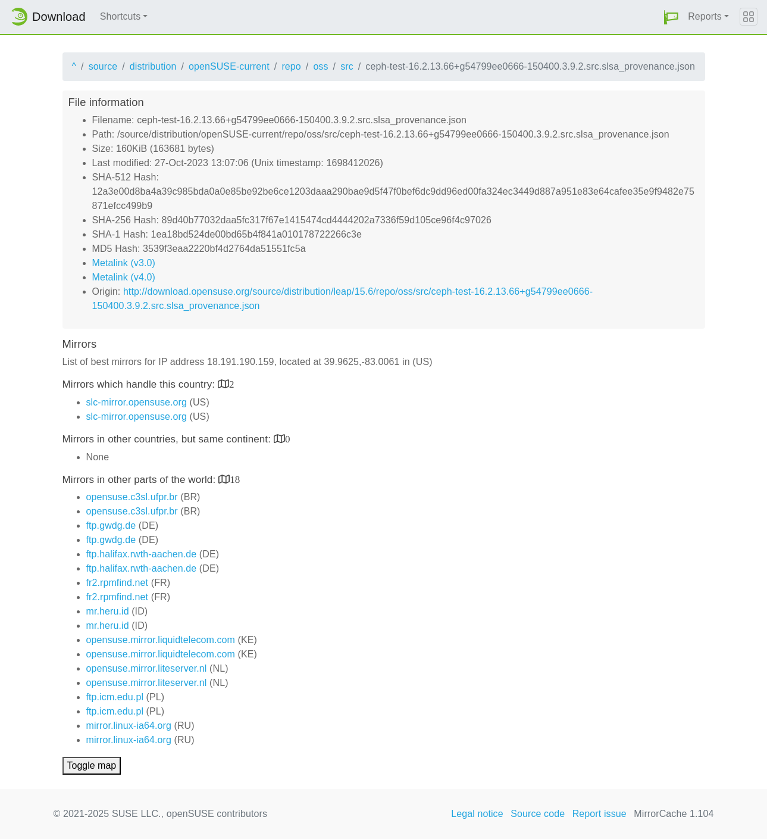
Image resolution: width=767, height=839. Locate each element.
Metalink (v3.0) (123, 263)
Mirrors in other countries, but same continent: (168, 439)
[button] (671, 17)
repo (290, 66)
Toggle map (92, 765)
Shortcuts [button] (120, 16)
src (346, 66)
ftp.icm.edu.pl (115, 697)
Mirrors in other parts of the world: (140, 479)
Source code (538, 814)
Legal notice (477, 814)
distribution (153, 66)
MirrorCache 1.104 (673, 814)
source (103, 66)
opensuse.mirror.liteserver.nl (146, 668)
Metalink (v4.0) (123, 277)
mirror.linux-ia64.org (128, 726)
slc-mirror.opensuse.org (136, 402)
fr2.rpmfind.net (117, 583)
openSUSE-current (229, 66)
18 (235, 479)
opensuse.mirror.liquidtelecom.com (161, 640)
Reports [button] (705, 16)
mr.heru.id (107, 611)
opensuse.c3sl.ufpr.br (132, 497)
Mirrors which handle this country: (140, 384)
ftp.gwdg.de (111, 525)
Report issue (599, 814)
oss (320, 66)
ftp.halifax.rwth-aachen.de (141, 554)
